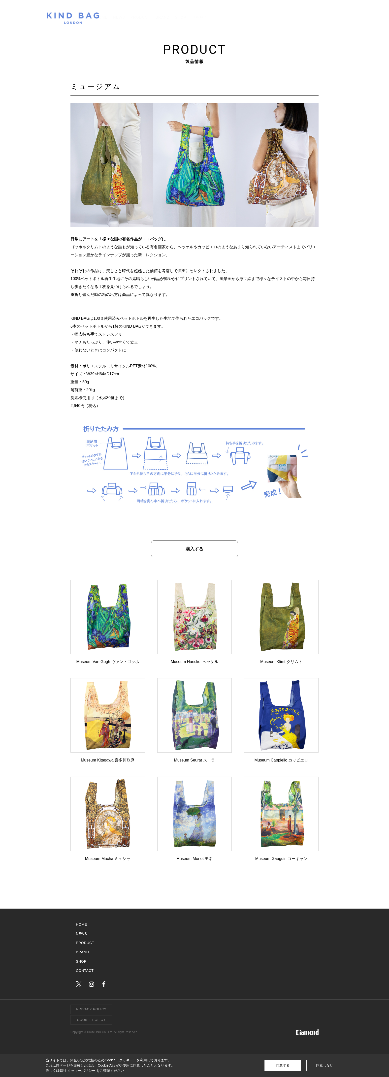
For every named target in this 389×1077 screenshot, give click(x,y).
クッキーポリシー (81, 1071)
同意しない (324, 1065)
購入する (194, 548)
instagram (91, 984)
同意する (283, 1065)
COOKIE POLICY (91, 1020)
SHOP (286, 17)
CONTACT (323, 17)
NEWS (204, 17)
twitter (79, 984)
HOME (180, 17)
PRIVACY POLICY (91, 1009)
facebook (104, 984)
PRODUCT (232, 17)
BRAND (261, 17)
